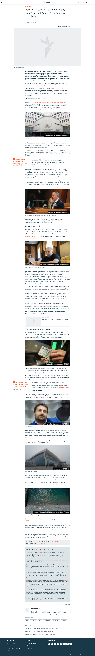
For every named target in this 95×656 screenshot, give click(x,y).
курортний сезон (29, 484)
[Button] (61, 26)
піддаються (36, 574)
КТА (83, 2)
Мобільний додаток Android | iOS (14, 648)
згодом (66, 566)
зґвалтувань (57, 590)
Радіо (8, 645)
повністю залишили (48, 560)
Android (42, 543)
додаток (58, 541)
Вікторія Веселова (29, 20)
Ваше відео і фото (11, 643)
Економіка (28, 6)
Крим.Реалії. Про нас (32, 643)
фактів (42, 593)
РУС (79, 2)
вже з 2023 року (55, 88)
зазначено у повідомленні (47, 176)
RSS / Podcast (10, 651)
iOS (37, 543)
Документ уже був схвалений (33, 236)
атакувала (41, 552)
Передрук (29, 645)
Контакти (29, 648)
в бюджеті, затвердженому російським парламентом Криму (49, 102)
